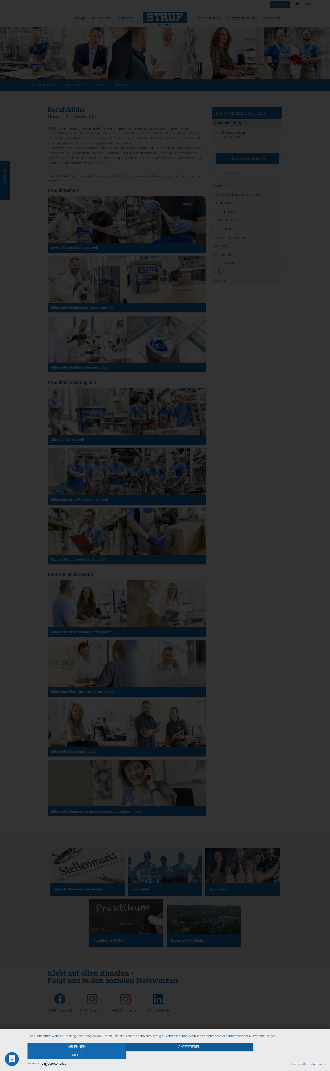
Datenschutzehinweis (314, 1064)
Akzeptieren (176, 1055)
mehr (281, 1055)
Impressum (297, 1064)
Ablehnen (72, 1055)
